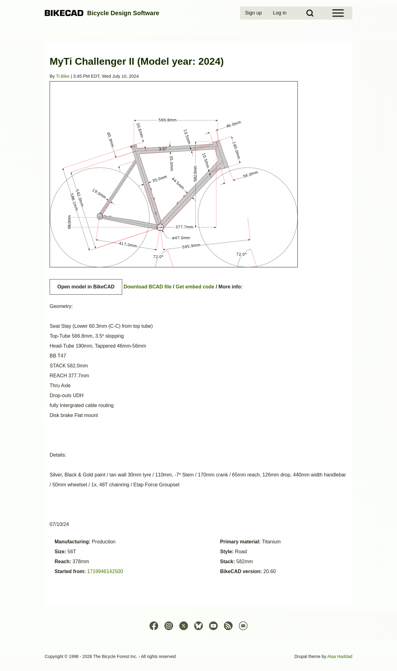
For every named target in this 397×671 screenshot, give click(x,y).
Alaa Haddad (339, 656)
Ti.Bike (62, 76)
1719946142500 (105, 571)
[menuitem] (254, 13)
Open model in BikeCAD (85, 286)
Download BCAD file (147, 286)
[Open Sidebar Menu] (338, 13)
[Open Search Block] (310, 13)
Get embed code (195, 286)
